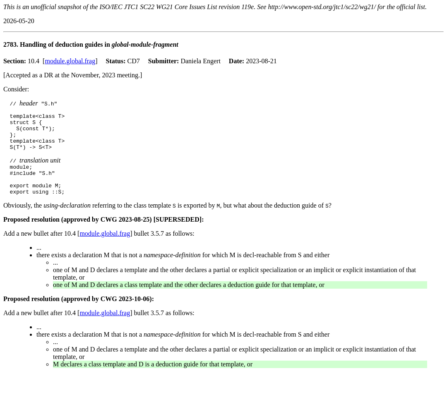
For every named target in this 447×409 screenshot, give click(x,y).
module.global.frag (70, 61)
